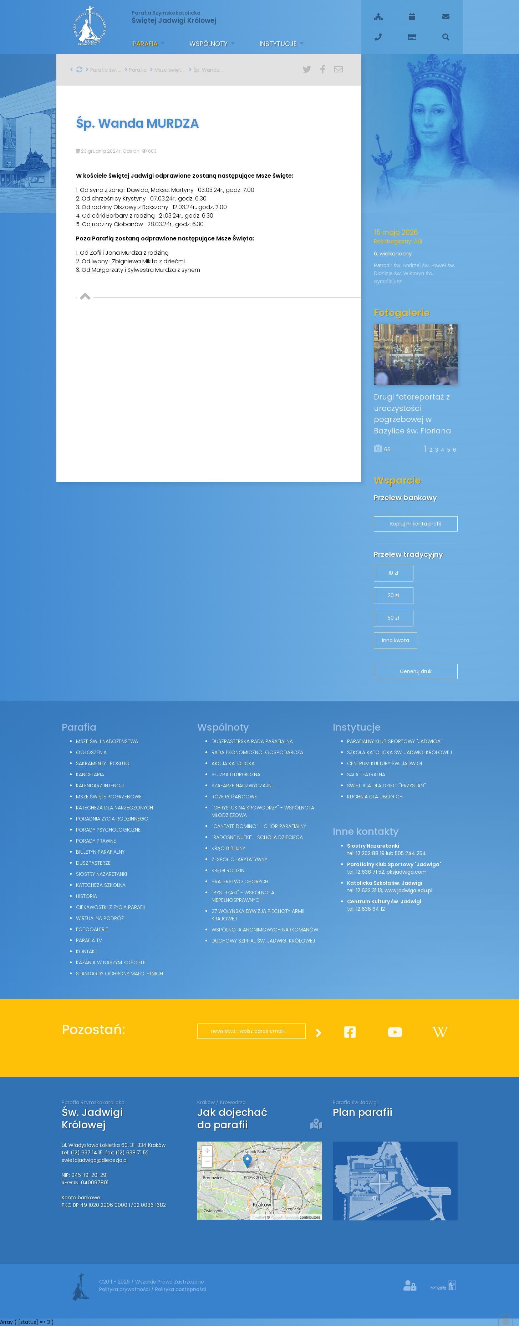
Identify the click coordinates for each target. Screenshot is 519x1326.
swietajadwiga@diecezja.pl (95, 1160)
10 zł (393, 572)
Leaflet (258, 1217)
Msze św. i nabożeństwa (107, 741)
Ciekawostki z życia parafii (110, 907)
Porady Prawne (96, 840)
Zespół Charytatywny (239, 859)
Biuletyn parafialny (100, 851)
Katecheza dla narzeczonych (114, 807)
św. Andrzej (407, 265)
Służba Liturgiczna (236, 774)
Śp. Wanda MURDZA (206, 69)
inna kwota (395, 640)
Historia (86, 896)
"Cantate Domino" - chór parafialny (259, 826)
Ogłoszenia (91, 752)
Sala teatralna (366, 774)
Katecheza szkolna (101, 885)
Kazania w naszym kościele (111, 962)
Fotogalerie (92, 929)
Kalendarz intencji (100, 785)
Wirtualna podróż (100, 918)
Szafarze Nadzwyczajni (242, 785)
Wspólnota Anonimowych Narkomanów (265, 929)
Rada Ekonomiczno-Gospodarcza (257, 752)
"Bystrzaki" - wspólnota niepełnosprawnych (243, 896)
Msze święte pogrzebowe (167, 69)
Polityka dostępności (180, 1289)
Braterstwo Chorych (240, 881)
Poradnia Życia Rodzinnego (112, 818)
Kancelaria (90, 774)
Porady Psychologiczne (108, 829)
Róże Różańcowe (234, 796)
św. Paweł (434, 265)
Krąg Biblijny (228, 848)
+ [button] (206, 1151)
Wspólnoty (209, 43)
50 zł (393, 617)
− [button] (206, 1162)
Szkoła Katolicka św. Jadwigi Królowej (399, 752)
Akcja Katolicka (233, 763)
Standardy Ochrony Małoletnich (119, 973)
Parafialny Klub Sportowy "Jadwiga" (394, 741)
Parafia (146, 43)
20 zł (393, 595)
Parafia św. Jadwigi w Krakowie (103, 69)
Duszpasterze (93, 863)
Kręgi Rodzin (228, 870)
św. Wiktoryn (410, 273)
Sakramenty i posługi (103, 763)
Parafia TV (89, 940)
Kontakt (86, 951)
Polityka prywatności (125, 1289)
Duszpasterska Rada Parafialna (252, 741)
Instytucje (279, 43)
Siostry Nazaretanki (101, 874)
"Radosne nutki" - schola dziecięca (257, 837)
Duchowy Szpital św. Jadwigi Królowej (263, 940)
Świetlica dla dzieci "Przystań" (386, 785)
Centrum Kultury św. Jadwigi (384, 763)
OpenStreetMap (285, 1217)
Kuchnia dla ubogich (375, 796)
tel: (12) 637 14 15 (82, 1152)
